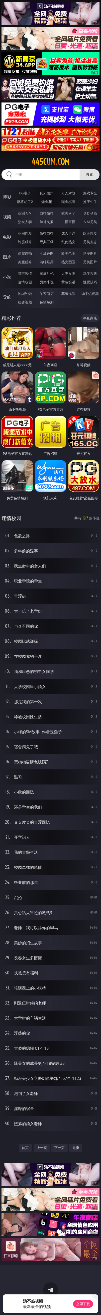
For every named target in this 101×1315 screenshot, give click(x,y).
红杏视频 (25, 302)
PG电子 (25, 193)
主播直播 (68, 221)
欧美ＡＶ (68, 213)
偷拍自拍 (47, 233)
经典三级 (47, 241)
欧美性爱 (90, 233)
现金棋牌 (68, 201)
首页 (25, 1147)
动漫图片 (90, 253)
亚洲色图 (47, 253)
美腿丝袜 (25, 261)
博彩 (7, 196)
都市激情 (25, 273)
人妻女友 (68, 273)
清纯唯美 (47, 261)
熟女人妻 (25, 221)
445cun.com (50, 162)
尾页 (75, 1147)
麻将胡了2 (25, 201)
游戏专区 (90, 193)
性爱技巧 (90, 282)
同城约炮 (25, 293)
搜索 (89, 174)
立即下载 (83, 1303)
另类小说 (47, 282)
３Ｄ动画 (90, 213)
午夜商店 (47, 293)
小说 (7, 277)
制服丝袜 (25, 241)
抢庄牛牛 (90, 201)
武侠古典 (90, 273)
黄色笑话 (68, 282)
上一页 (42, 1147)
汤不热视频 (90, 293)
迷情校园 (25, 282)
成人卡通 (68, 233)
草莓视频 (68, 293)
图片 (7, 257)
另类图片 (90, 261)
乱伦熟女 (68, 241)
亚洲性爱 (25, 233)
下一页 (59, 1147)
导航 (7, 297)
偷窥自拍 (25, 253)
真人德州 (47, 193)
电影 (7, 237)
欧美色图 (68, 253)
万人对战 (68, 193)
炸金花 (46, 201)
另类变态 (90, 241)
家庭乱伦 (47, 273)
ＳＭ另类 (90, 221)
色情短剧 (47, 302)
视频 (7, 217)
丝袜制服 (47, 221)
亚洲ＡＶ (25, 213)
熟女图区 (68, 261)
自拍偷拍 (47, 213)
